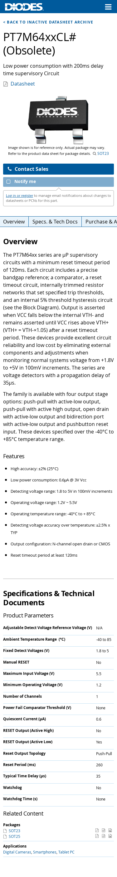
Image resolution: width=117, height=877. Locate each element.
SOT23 (102, 153)
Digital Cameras (17, 851)
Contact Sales (27, 168)
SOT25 (14, 836)
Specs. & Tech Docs (55, 221)
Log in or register (19, 195)
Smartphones (44, 851)
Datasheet (23, 83)
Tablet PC (66, 851)
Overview (14, 221)
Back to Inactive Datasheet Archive (50, 22)
